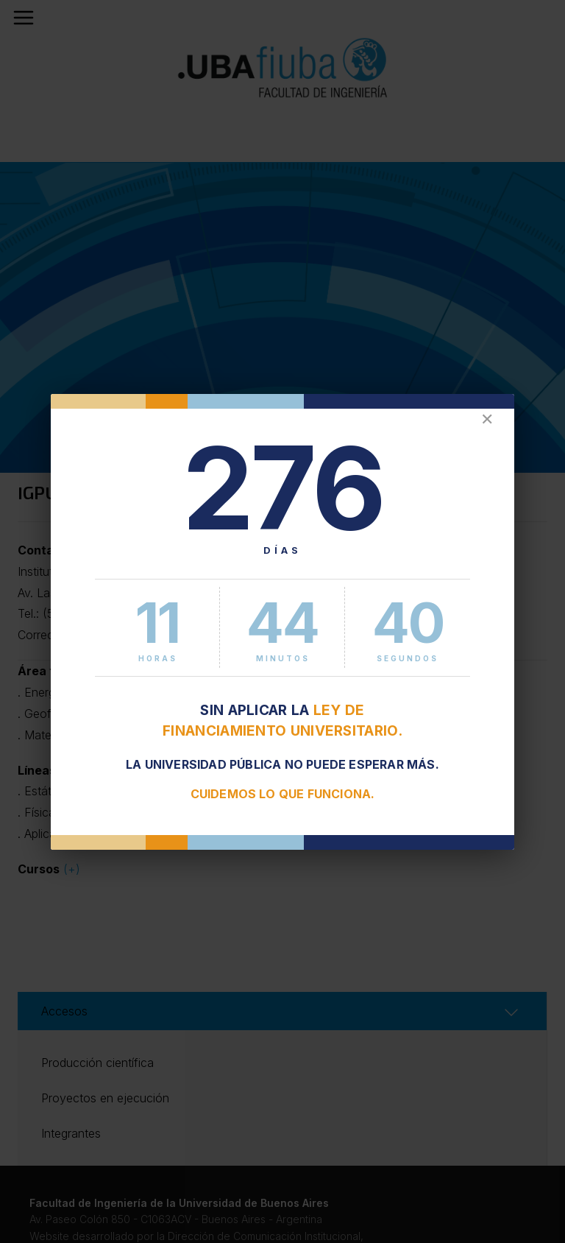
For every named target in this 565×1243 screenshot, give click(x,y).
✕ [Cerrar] (487, 419)
